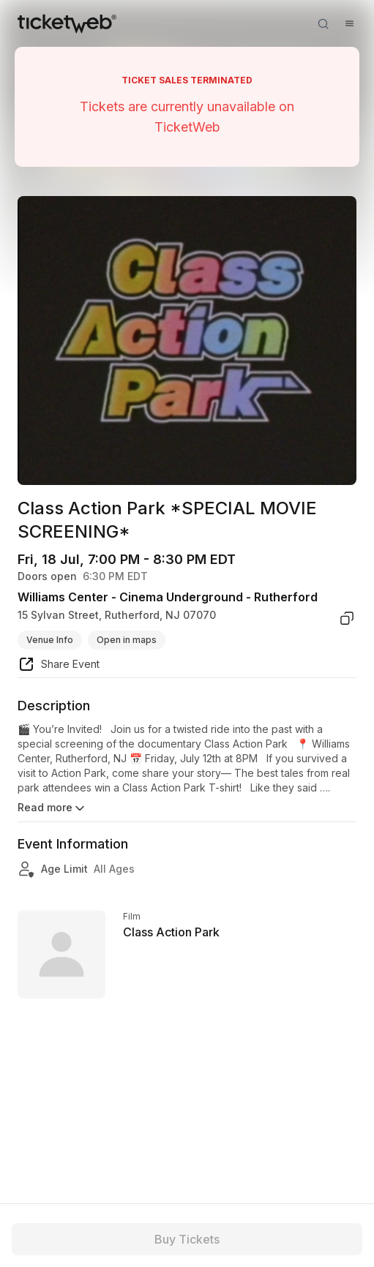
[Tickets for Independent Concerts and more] (67, 23)
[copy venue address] (346, 618)
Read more (52, 808)
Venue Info (49, 639)
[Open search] (322, 23)
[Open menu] (349, 23)
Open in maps (127, 639)
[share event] (59, 666)
